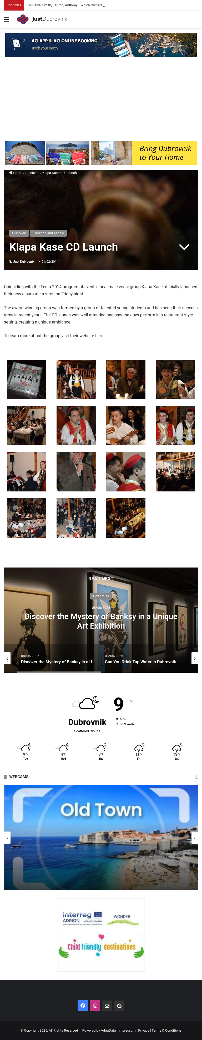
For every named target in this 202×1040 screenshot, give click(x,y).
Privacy (143, 1030)
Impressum (126, 1030)
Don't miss (101, 596)
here (98, 335)
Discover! (32, 173)
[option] (101, 620)
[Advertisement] (101, 101)
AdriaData (108, 1030)
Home (15, 173)
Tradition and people (48, 233)
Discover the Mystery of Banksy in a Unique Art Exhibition (100, 620)
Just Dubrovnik (23, 261)
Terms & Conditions (166, 1030)
